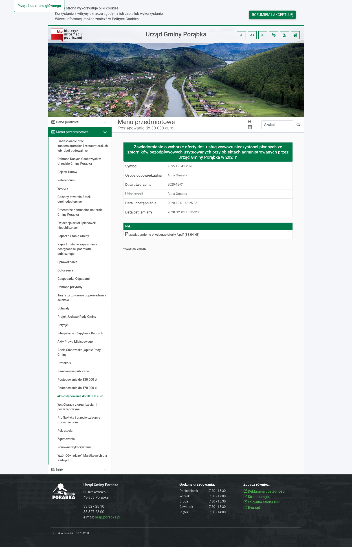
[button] (273, 35)
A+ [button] (252, 35)
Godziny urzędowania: (197, 484)
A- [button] (263, 35)
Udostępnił (134, 194)
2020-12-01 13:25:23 (182, 203)
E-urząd (251, 507)
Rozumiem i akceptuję (272, 15)
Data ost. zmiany (138, 212)
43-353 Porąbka (96, 497)
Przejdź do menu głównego (39, 6)
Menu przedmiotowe (72, 132)
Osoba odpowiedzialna (143, 175)
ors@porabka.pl (107, 517)
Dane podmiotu (68, 122)
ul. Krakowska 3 (96, 492)
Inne (59, 469)
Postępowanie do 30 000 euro (145, 128)
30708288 (82, 533)
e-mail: (102, 517)
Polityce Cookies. (126, 19)
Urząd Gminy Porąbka (176, 34)
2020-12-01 (176, 185)
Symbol (131, 166)
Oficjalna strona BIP (261, 502)
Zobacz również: (256, 484)
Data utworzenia (138, 184)
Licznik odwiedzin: (63, 533)
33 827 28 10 (94, 506)
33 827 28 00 (94, 512)
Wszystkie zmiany (134, 248)
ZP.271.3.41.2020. (181, 166)
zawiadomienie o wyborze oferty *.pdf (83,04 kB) (162, 235)
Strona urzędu (256, 497)
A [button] (241, 35)
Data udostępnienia (140, 203)
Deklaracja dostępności (264, 491)
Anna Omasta (177, 175)
